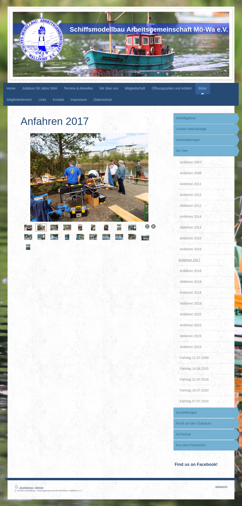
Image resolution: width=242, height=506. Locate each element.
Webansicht (221, 486)
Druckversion (24, 487)
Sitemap (39, 487)
